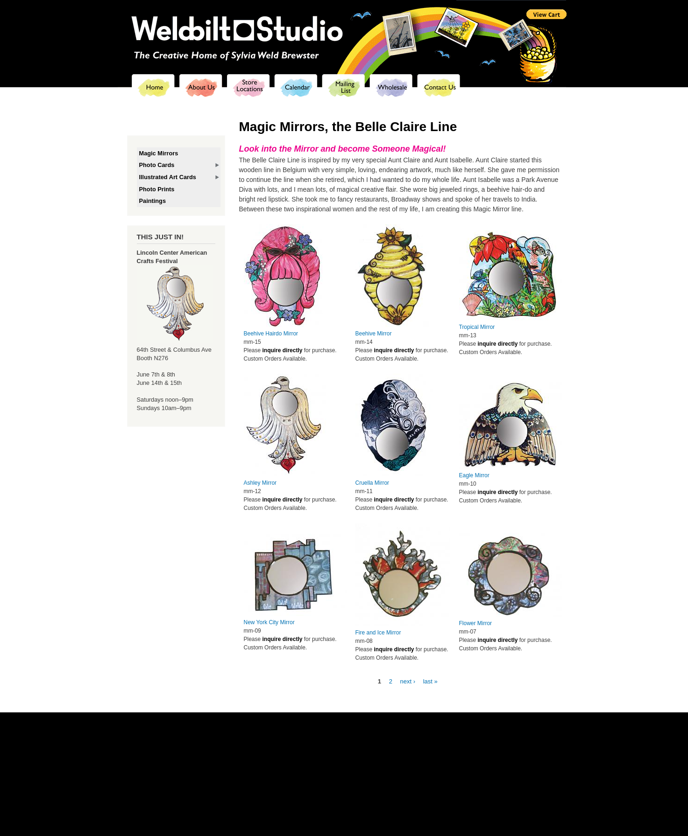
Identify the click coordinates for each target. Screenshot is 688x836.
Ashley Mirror (260, 483)
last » (430, 681)
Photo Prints (157, 189)
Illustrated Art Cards (167, 177)
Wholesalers (399, 751)
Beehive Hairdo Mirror (271, 333)
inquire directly (282, 350)
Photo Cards (157, 164)
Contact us (431, 751)
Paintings (152, 200)
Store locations (306, 751)
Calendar (339, 751)
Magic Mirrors (158, 153)
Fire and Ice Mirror (378, 632)
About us (273, 751)
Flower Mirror (475, 623)
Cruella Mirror (372, 483)
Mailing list (367, 751)
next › (408, 681)
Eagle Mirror (474, 475)
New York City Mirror (269, 622)
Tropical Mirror (477, 327)
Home (251, 751)
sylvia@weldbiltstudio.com (389, 759)
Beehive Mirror (373, 333)
